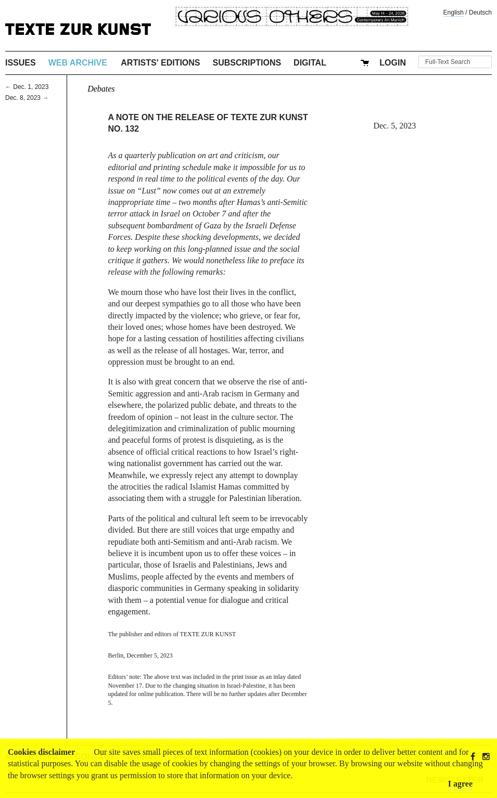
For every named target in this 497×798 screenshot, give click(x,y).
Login (392, 62)
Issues (20, 62)
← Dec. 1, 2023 (26, 87)
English (453, 12)
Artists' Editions (160, 62)
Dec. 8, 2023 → (26, 97)
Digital (310, 62)
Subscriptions (247, 62)
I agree (460, 783)
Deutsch (480, 12)
